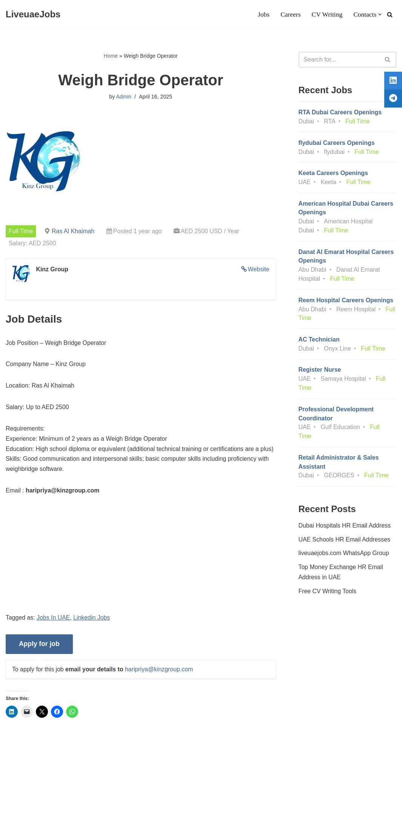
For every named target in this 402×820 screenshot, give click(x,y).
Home (111, 56)
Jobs (263, 14)
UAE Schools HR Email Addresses (345, 543)
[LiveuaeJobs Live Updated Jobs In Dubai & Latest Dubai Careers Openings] (33, 14)
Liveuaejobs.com (28, 810)
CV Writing (326, 14)
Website (259, 269)
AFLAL (98, 810)
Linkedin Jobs (92, 619)
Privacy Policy (67, 791)
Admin (123, 97)
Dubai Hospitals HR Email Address (345, 528)
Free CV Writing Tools (328, 595)
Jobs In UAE (54, 619)
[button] (380, 14)
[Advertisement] (141, 561)
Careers (290, 14)
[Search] (390, 14)
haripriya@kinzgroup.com (160, 671)
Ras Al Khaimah (73, 231)
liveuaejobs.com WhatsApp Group (344, 557)
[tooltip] (392, 82)
